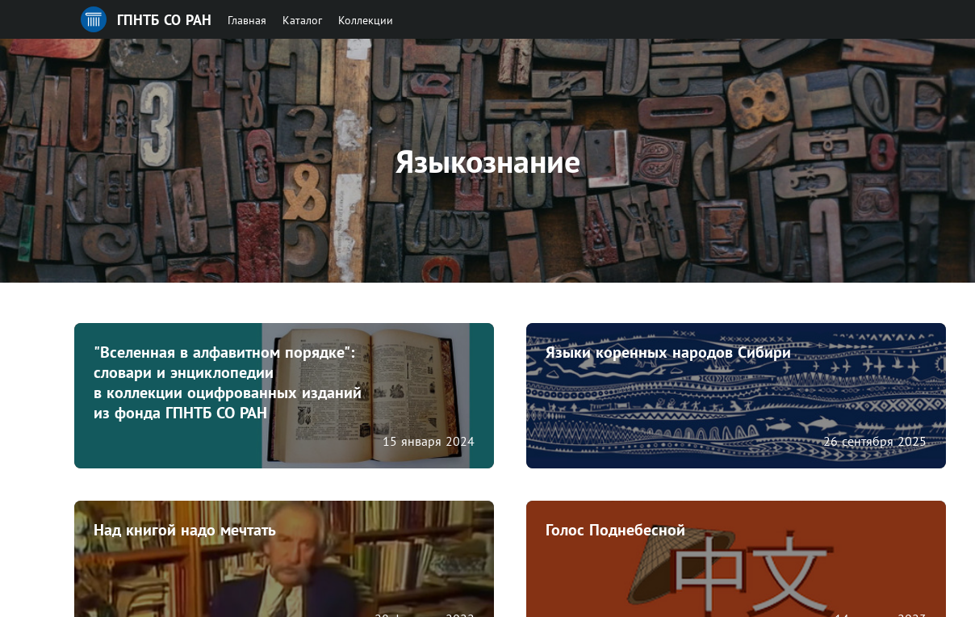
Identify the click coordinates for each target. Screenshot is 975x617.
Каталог (302, 20)
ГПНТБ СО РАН (164, 19)
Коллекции (365, 20)
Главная (247, 20)
